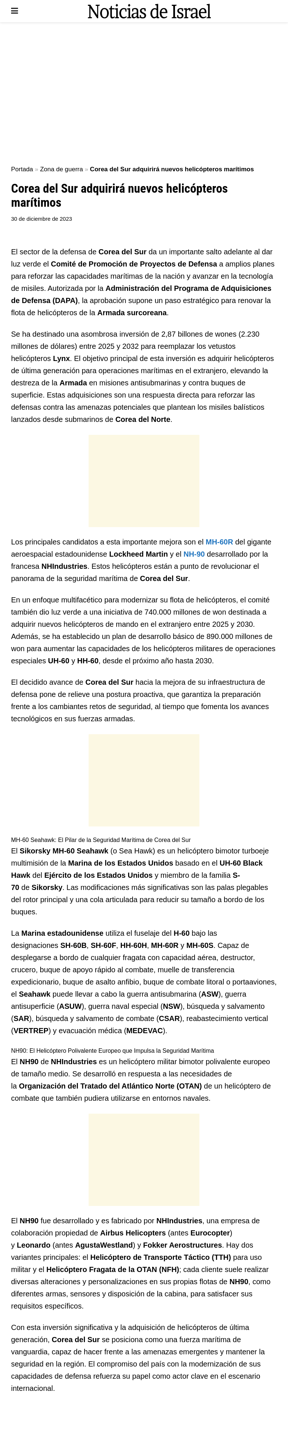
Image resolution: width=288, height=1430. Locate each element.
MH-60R (219, 542)
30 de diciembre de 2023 (41, 219)
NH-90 (194, 554)
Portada (22, 169)
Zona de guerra (61, 169)
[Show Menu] (14, 11)
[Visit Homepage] (149, 11)
